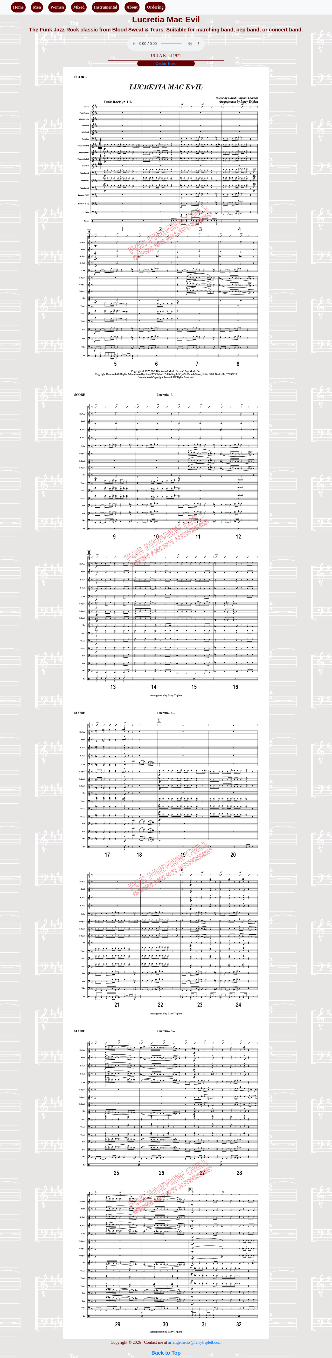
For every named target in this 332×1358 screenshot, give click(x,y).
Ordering (155, 7)
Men (37, 7)
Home (18, 7)
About (132, 7)
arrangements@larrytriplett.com (194, 1342)
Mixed (79, 7)
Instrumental (105, 7)
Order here (166, 63)
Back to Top (166, 1353)
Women (57, 7)
